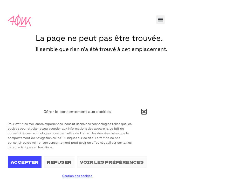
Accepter (25, 162)
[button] (144, 111)
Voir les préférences (112, 162)
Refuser (59, 162)
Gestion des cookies (77, 176)
